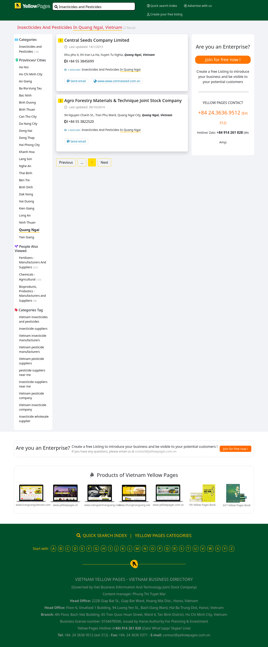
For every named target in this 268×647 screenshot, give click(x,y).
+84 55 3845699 (81, 61)
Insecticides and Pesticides (78, 6)
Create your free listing (165, 14)
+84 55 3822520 (81, 121)
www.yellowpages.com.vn (168, 505)
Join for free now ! (223, 59)
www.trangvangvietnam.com (33, 505)
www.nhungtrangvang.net (134, 505)
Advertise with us (198, 6)
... (82, 162)
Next (104, 162)
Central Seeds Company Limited (96, 40)
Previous (66, 162)
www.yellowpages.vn (65, 505)
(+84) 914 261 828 (127, 628)
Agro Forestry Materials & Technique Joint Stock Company (123, 100)
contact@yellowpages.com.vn (156, 451)
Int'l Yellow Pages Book (236, 505)
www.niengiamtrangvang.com (102, 505)
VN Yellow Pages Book (202, 505)
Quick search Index (162, 6)
